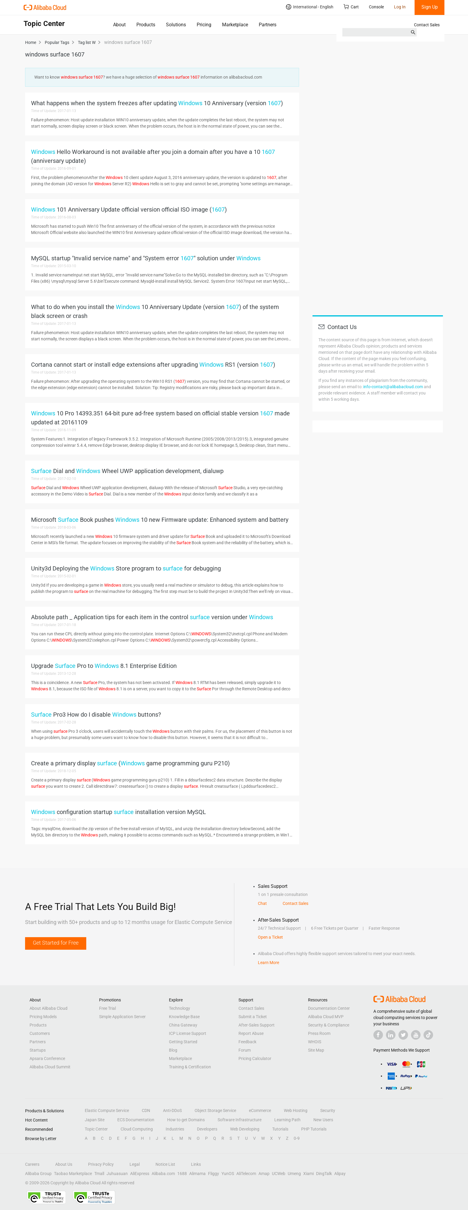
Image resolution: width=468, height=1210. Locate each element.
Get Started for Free (55, 943)
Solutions (176, 24)
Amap (264, 1173)
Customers (40, 1033)
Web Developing (244, 1129)
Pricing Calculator (254, 1058)
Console (376, 6)
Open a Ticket (270, 937)
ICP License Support (187, 1033)
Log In (400, 6)
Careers (32, 1164)
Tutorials (280, 1129)
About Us (63, 1164)
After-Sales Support (256, 1025)
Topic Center (96, 1129)
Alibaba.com (163, 1173)
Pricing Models (43, 1016)
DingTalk (324, 1173)
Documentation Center (329, 1008)
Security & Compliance (328, 1025)
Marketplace (235, 24)
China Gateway (183, 1025)
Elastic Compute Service (107, 1110)
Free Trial (107, 1008)
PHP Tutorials (314, 1129)
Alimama (197, 1173)
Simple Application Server (122, 1016)
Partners (267, 24)
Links (196, 1164)
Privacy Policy (101, 1164)
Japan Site (94, 1119)
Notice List (165, 1164)
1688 (182, 1173)
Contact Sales (427, 24)
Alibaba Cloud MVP (326, 1016)
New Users (323, 1119)
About (119, 24)
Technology (179, 1008)
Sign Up (429, 7)
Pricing (204, 24)
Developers (207, 1129)
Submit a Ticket (252, 1016)
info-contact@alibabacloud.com (393, 386)
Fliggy (213, 1173)
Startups (38, 1050)
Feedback (247, 1041)
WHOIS (314, 1041)
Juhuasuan (117, 1173)
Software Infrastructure (239, 1119)
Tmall (99, 1173)
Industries (175, 1129)
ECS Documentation (135, 1119)
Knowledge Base (184, 1016)
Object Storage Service (215, 1110)
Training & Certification (190, 1066)
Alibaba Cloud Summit (50, 1066)
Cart (351, 6)
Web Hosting (295, 1110)
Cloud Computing (137, 1129)
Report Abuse (251, 1033)
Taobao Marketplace (73, 1173)
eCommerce (260, 1110)
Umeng (294, 1173)
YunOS (227, 1173)
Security (327, 1110)
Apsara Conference (47, 1058)
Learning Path (287, 1119)
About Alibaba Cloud (48, 1008)
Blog (173, 1050)
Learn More (268, 962)
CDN (146, 1110)
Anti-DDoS (172, 1110)
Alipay (340, 1173)
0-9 (297, 1138)
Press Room (319, 1033)
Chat (262, 903)
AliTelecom (246, 1173)
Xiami (308, 1173)
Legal (135, 1164)
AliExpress (139, 1173)
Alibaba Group (38, 1173)
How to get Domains (186, 1119)
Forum (244, 1050)
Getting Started (183, 1041)
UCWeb (278, 1173)
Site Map (316, 1050)
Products (145, 24)
